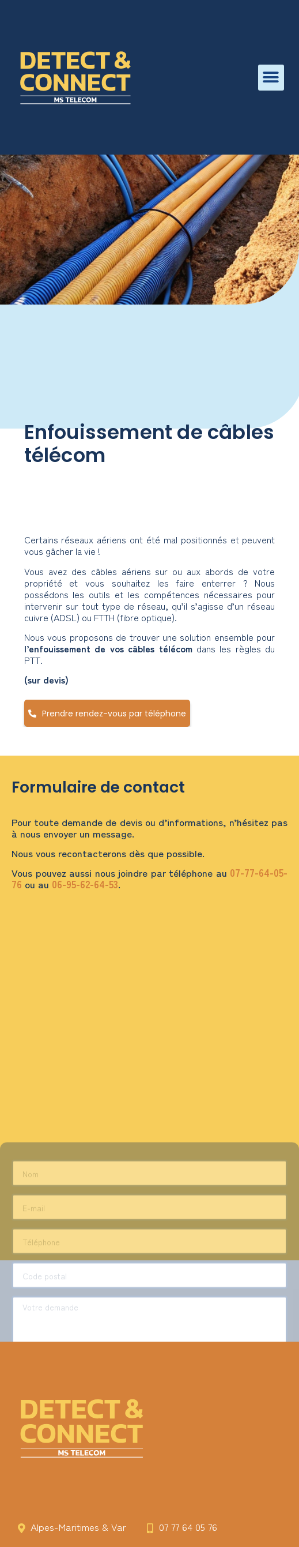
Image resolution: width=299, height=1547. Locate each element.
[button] (271, 78)
